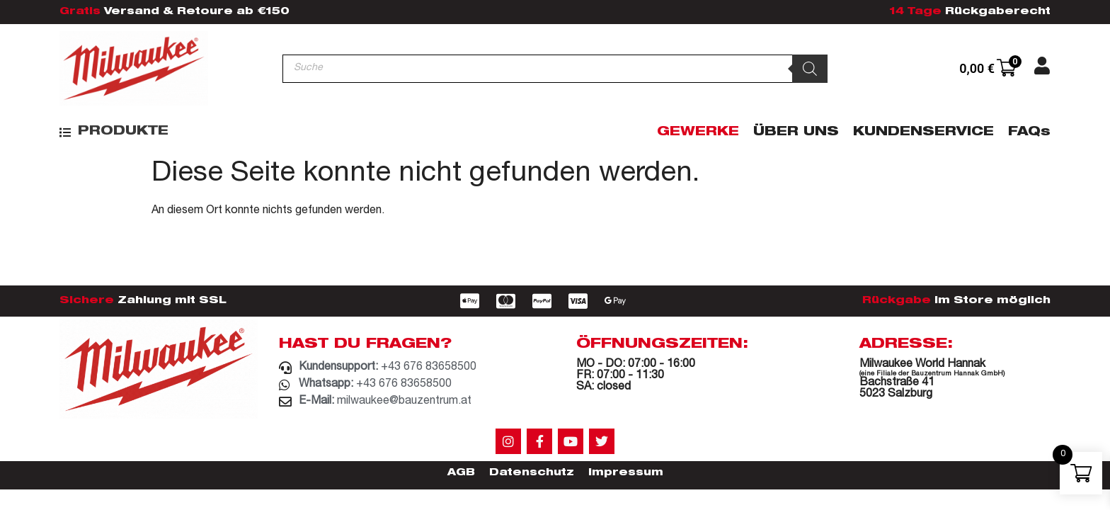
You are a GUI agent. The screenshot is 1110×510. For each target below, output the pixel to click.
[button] (113, 132)
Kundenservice (923, 132)
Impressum (625, 473)
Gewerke (698, 132)
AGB (461, 473)
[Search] (810, 69)
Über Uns (796, 132)
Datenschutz (531, 473)
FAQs (1029, 132)
